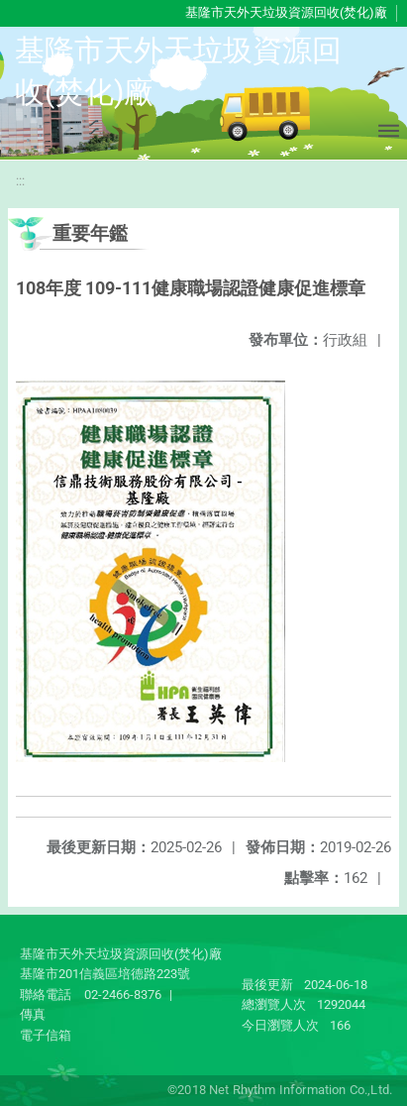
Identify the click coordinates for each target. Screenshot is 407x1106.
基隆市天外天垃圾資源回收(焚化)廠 (286, 12)
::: (20, 180)
